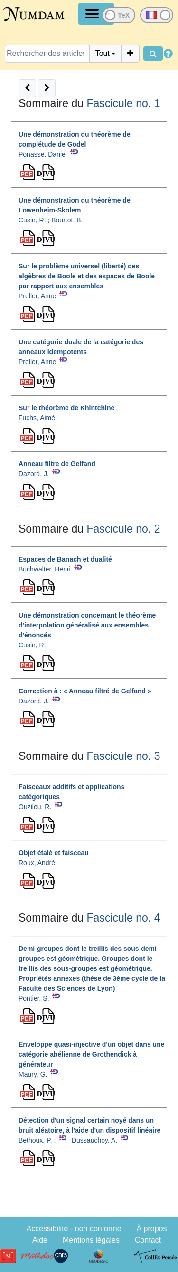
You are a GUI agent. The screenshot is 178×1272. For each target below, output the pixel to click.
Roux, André (37, 862)
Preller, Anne (37, 296)
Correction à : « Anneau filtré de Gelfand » (85, 691)
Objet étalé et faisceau (54, 853)
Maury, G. (33, 1074)
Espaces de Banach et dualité (65, 559)
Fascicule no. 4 (123, 918)
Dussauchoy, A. (94, 1140)
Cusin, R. (32, 220)
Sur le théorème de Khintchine (66, 408)
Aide (39, 1240)
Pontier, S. (34, 998)
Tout (102, 53)
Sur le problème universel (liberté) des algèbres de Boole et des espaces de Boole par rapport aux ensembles (87, 276)
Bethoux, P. (35, 1140)
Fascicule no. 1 (123, 103)
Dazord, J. (34, 474)
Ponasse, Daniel (43, 154)
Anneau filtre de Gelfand (57, 464)
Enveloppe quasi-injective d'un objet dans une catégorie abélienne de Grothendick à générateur (92, 1054)
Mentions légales (91, 1240)
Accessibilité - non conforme (73, 1229)
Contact (148, 1240)
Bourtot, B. (67, 220)
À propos (151, 1229)
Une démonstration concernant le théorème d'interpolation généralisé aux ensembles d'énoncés (87, 625)
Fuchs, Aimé (37, 418)
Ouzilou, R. (35, 807)
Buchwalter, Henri (45, 569)
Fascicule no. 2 (123, 529)
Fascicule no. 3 (123, 756)
